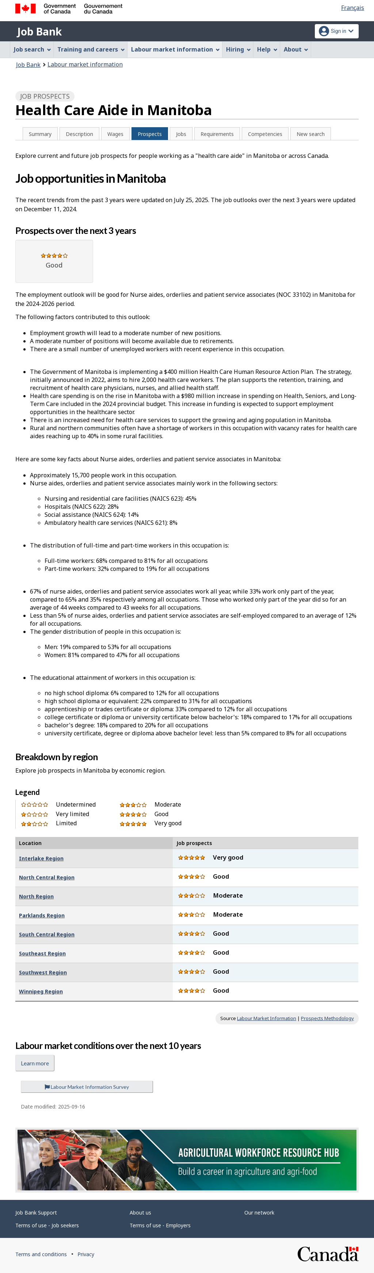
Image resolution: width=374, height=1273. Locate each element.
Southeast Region (42, 953)
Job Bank (39, 31)
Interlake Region (41, 858)
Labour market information (85, 64)
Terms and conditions (41, 1254)
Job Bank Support (36, 1212)
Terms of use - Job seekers (47, 1225)
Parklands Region (42, 915)
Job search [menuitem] (32, 49)
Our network (259, 1212)
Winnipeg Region (41, 991)
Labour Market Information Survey (87, 1087)
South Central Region (47, 934)
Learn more (35, 1063)
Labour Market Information (266, 1018)
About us (140, 1212)
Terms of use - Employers (160, 1225)
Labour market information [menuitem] (175, 49)
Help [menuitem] (267, 49)
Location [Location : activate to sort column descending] (30, 843)
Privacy (85, 1254)
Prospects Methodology (327, 1018)
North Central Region (47, 877)
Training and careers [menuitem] (91, 49)
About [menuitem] (296, 49)
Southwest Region (43, 972)
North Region (36, 896)
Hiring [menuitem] (238, 49)
